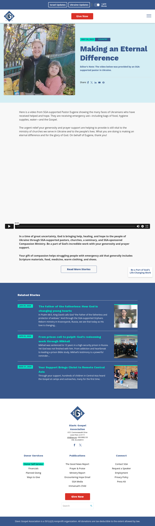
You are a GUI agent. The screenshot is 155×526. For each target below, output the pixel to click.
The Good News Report (77, 464)
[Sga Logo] (9, 16)
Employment (121, 472)
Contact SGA (121, 464)
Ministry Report (77, 472)
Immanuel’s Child (77, 485)
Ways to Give (33, 477)
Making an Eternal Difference (113, 53)
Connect (121, 455)
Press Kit (121, 481)
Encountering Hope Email (77, 477)
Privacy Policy (121, 477)
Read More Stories (78, 269)
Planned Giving (33, 472)
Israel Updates (58, 4)
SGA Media (77, 481)
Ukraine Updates (79, 4)
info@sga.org (72, 437)
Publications (77, 455)
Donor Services (33, 455)
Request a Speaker (121, 468)
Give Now (82, 16)
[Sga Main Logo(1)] (77, 413)
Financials (33, 468)
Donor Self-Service (33, 464)
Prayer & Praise (77, 468)
